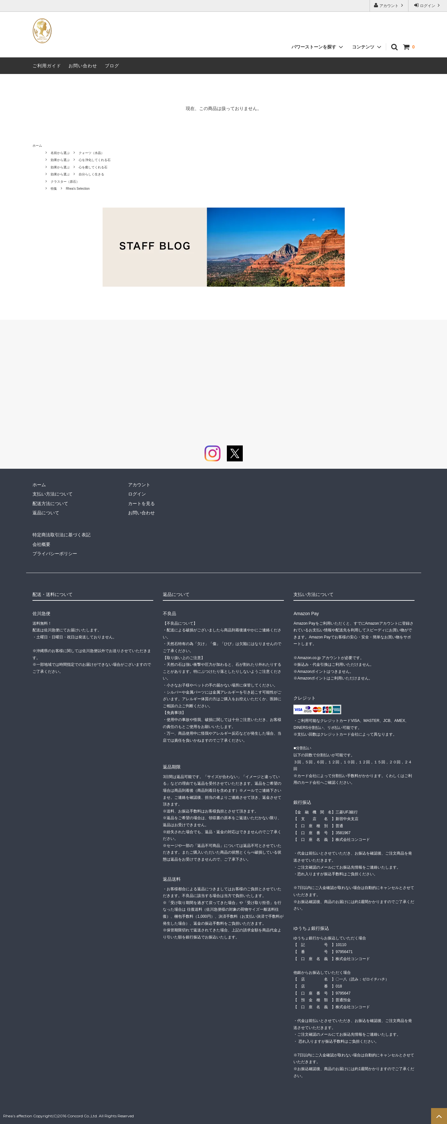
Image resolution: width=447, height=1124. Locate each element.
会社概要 (41, 544)
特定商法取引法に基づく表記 (61, 534)
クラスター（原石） (65, 181)
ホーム (37, 145)
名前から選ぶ (60, 153)
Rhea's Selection (78, 188)
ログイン (428, 5)
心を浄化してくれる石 (95, 160)
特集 (54, 188)
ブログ (112, 65)
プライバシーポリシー (54, 553)
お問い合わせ (82, 65)
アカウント (389, 5)
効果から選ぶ (60, 160)
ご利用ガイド (46, 65)
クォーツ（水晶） (91, 153)
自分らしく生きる (91, 174)
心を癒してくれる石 (93, 167)
